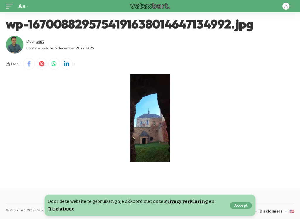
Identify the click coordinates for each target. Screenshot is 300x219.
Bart (40, 41)
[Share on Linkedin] (67, 64)
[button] (241, 205)
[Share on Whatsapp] (54, 64)
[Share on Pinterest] (41, 64)
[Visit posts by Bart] (14, 45)
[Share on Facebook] (29, 64)
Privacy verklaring (186, 201)
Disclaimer (61, 208)
